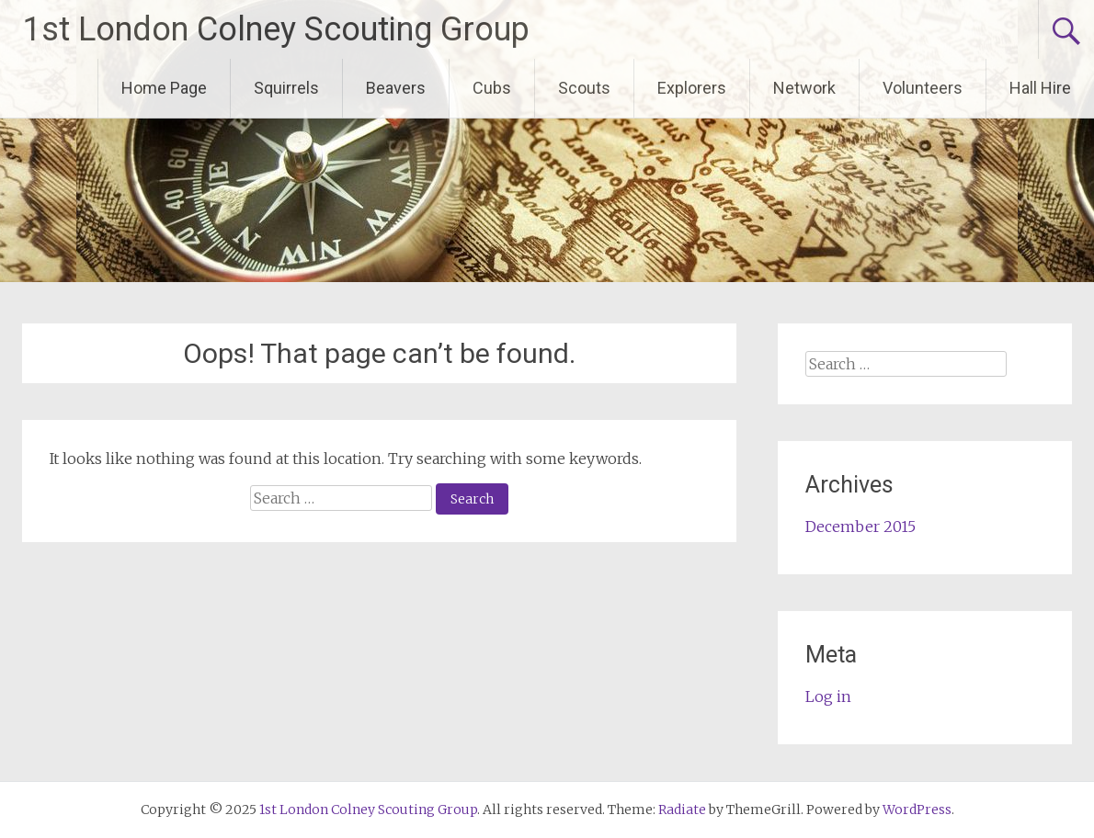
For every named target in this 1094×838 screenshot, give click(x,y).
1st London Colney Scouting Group (276, 29)
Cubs (492, 87)
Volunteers (923, 87)
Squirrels (286, 87)
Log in (828, 696)
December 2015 (860, 526)
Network (804, 87)
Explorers (691, 87)
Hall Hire (1040, 87)
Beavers (396, 87)
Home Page (164, 87)
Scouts (584, 87)
